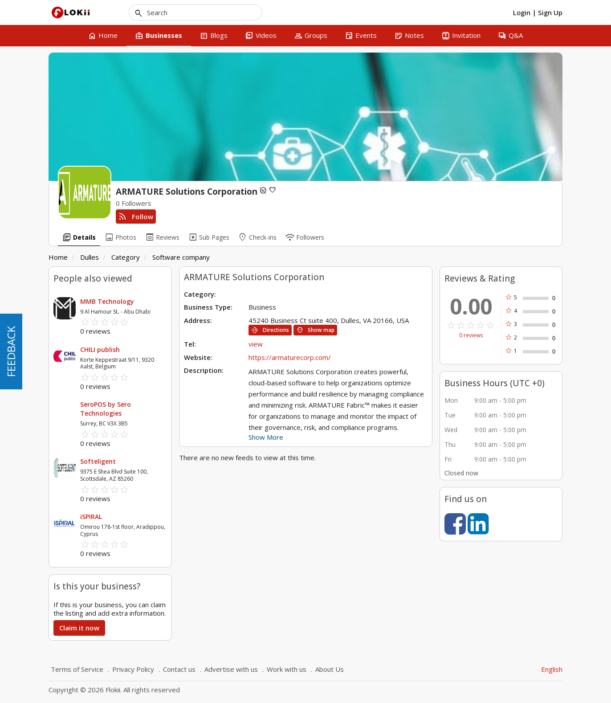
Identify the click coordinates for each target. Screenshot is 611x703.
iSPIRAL (91, 516)
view (255, 343)
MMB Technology (107, 301)
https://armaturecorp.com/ (289, 357)
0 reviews (471, 335)
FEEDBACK (11, 351)
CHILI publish (100, 349)
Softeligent (98, 461)
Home (58, 257)
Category (125, 257)
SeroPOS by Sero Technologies (105, 408)
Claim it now (79, 627)
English (551, 669)
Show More (265, 437)
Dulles (89, 257)
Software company (181, 257)
